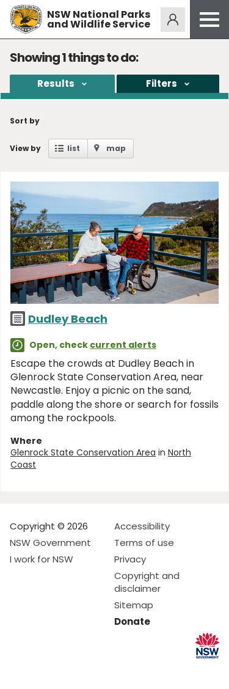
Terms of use (144, 542)
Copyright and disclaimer (147, 582)
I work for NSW (41, 559)
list (73, 148)
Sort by (25, 121)
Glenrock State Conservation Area (83, 452)
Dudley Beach (67, 318)
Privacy (130, 559)
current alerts (123, 345)
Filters (161, 83)
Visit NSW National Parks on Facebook (21, 669)
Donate (132, 621)
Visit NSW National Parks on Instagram (47, 669)
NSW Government (50, 542)
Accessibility (142, 526)
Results (56, 83)
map (116, 148)
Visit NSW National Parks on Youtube (73, 669)
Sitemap (133, 605)
